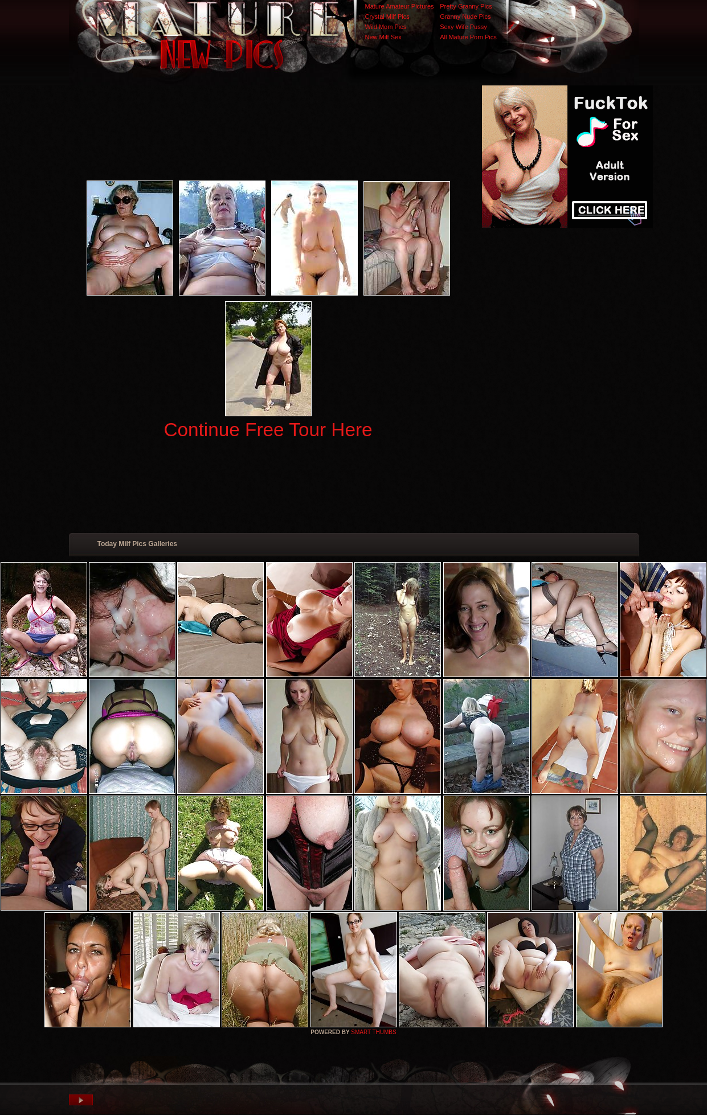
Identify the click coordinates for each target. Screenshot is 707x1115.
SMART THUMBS (373, 1032)
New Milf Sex (383, 37)
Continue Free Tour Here (268, 429)
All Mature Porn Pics (468, 37)
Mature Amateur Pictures (399, 6)
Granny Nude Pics (465, 16)
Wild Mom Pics (386, 26)
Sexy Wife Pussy (463, 26)
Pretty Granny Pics (466, 6)
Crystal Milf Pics (387, 16)
